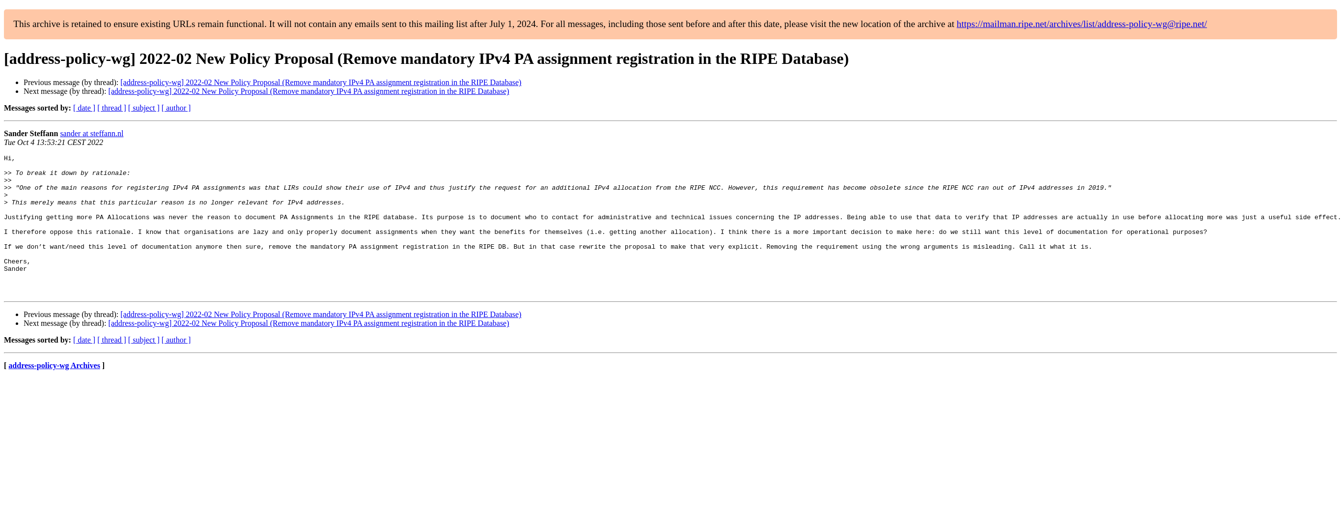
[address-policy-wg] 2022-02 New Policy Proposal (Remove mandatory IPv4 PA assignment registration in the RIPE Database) (320, 82)
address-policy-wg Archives (54, 393)
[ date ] (84, 108)
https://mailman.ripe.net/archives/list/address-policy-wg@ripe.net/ (1082, 24)
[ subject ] (144, 108)
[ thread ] (111, 108)
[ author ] (176, 108)
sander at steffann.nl (91, 133)
